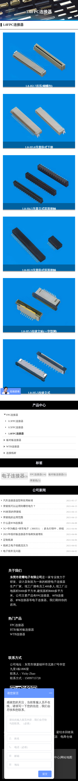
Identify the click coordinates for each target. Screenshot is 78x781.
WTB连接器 (11, 446)
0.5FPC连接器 (15, 427)
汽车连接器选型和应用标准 (18, 500)
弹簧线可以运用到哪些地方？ (19, 506)
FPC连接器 (11, 414)
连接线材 (10, 453)
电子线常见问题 (12, 551)
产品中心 (54, 757)
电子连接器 (14, 475)
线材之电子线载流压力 (15, 545)
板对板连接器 (12, 440)
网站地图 (66, 757)
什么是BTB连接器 (13, 522)
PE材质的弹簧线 (12, 511)
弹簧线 (35, 480)
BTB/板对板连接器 (22, 629)
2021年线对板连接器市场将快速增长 (23, 534)
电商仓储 (66, 736)
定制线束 (8, 539)
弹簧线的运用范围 (13, 517)
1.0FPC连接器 (13, 24)
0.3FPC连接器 (15, 421)
